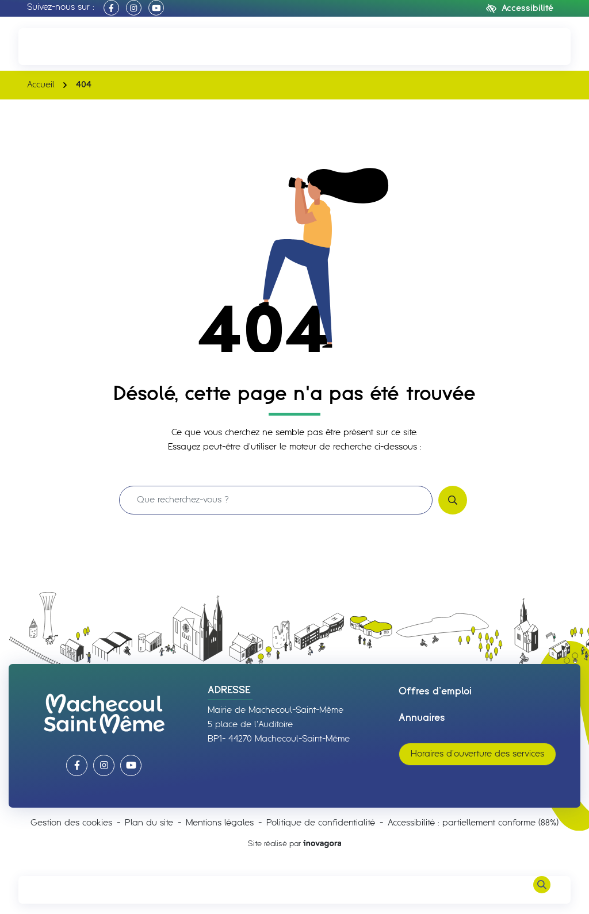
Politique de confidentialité (320, 823)
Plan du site (149, 823)
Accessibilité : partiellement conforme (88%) (473, 823)
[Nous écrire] (542, 46)
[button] (47, 46)
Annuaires (422, 718)
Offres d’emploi (435, 691)
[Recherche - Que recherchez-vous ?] (276, 500)
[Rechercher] (542, 890)
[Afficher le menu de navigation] (47, 890)
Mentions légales (220, 823)
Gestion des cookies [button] (71, 823)
